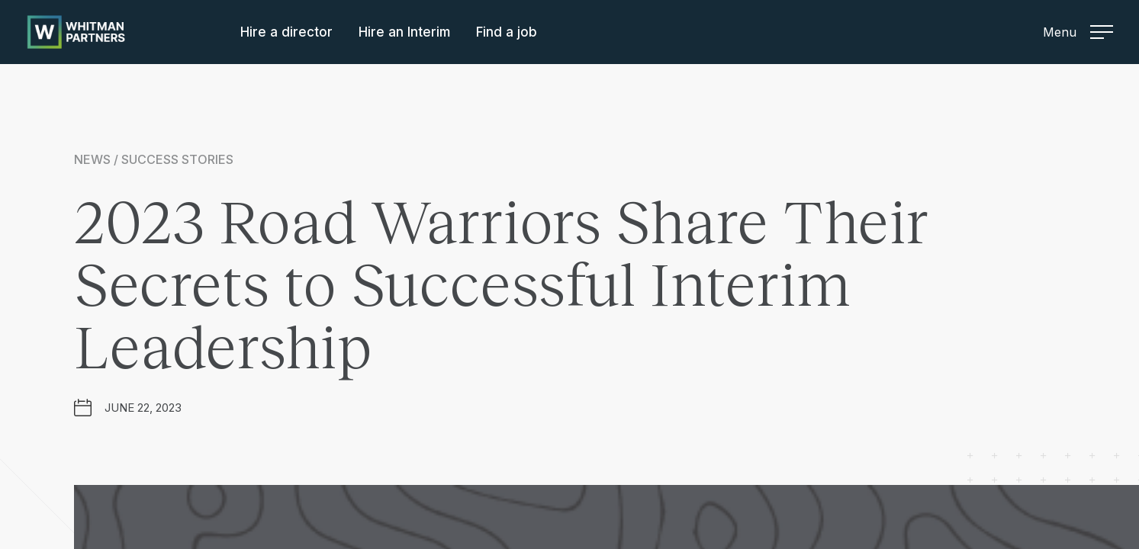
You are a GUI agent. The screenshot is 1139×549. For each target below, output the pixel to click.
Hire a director (286, 32)
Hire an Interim (404, 32)
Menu (1078, 32)
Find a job (506, 32)
